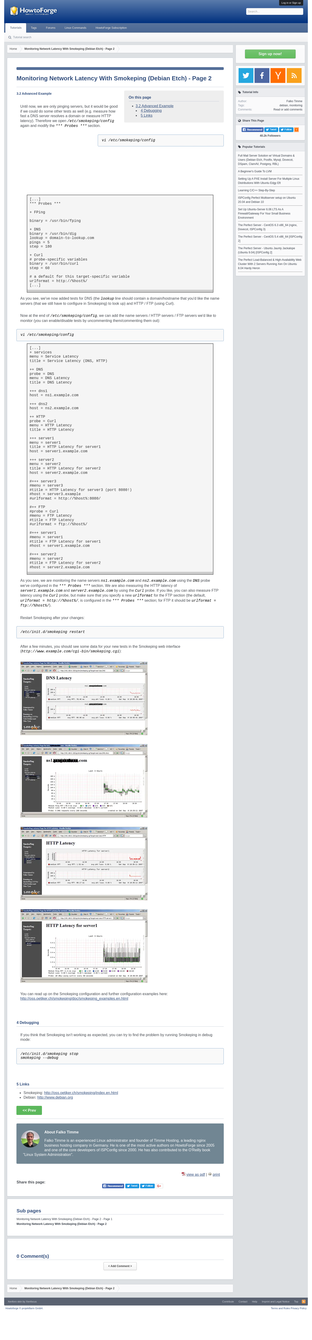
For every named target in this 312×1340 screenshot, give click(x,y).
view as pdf (195, 1174)
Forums (51, 27)
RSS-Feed (304, 1301)
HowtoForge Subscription (111, 27)
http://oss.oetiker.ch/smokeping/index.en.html (81, 1093)
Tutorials (16, 27)
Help (254, 1301)
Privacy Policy (298, 1308)
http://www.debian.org (55, 1097)
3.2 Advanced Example (155, 106)
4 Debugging (151, 111)
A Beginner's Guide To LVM (255, 171)
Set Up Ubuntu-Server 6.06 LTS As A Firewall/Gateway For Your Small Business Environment (264, 213)
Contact (243, 1301)
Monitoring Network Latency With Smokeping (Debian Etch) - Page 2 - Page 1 (64, 1219)
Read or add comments (288, 109)
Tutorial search (22, 37)
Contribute (228, 1301)
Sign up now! (270, 54)
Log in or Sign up (291, 2)
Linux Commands (75, 27)
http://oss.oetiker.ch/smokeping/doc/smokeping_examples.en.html (74, 998)
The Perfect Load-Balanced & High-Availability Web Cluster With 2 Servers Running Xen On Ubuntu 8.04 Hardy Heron (270, 264)
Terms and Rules (280, 1308)
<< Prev (29, 1110)
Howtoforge (24, 1308)
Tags (34, 27)
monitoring (295, 105)
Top (296, 1301)
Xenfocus (31, 1301)
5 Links (147, 115)
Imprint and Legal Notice (276, 1301)
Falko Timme (295, 101)
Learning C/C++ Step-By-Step (256, 190)
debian (284, 105)
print (216, 1174)
